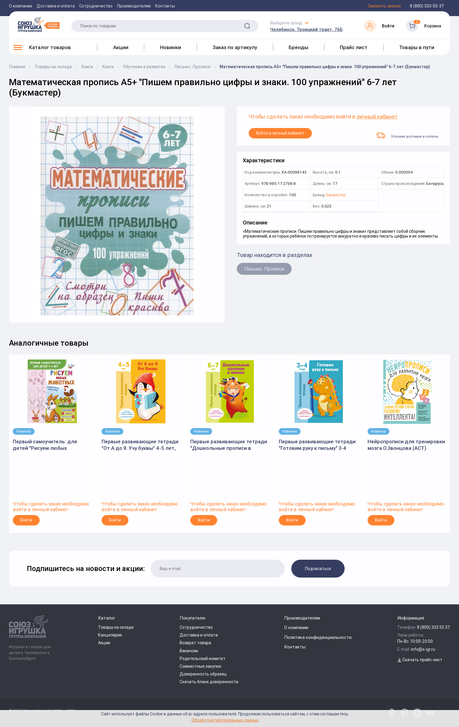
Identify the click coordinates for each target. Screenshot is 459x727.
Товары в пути (416, 47)
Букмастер (336, 195)
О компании (20, 6)
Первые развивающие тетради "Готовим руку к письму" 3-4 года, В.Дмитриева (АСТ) (317, 445)
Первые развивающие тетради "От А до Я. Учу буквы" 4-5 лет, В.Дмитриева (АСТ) (140, 445)
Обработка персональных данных (225, 720)
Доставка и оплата (56, 6)
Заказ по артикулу (235, 47)
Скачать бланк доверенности (209, 681)
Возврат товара (195, 642)
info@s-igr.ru (423, 649)
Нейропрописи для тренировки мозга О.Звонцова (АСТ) (406, 444)
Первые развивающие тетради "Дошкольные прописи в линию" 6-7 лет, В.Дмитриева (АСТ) (228, 445)
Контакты (165, 6)
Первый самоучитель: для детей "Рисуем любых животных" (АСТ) (45, 445)
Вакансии (189, 650)
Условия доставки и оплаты (407, 135)
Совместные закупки (200, 666)
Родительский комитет (202, 658)
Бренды (298, 47)
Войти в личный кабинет (280, 133)
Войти (26, 520)
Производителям (134, 6)
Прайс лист (354, 47)
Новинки (170, 47)
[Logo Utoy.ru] (39, 24)
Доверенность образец (203, 674)
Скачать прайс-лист (419, 659)
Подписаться (318, 568)
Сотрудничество (96, 6)
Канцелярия (110, 635)
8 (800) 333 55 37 (433, 627)
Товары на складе (116, 627)
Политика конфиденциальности (317, 637)
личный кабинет (377, 117)
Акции (120, 47)
